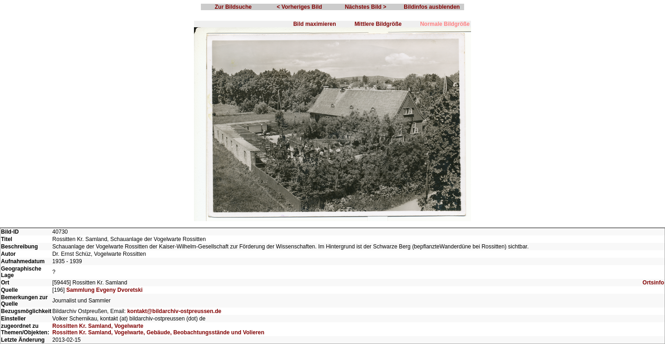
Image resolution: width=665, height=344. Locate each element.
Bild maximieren (314, 24)
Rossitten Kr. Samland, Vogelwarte (97, 326)
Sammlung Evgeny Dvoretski (104, 290)
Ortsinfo (653, 282)
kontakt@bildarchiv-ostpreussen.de (174, 311)
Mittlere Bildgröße (378, 24)
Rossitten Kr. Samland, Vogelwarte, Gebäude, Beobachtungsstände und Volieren (158, 332)
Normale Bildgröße (445, 24)
